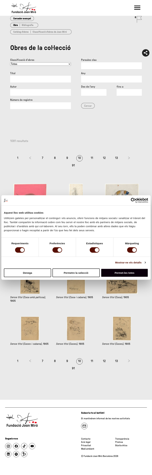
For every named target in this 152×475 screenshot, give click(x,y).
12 (104, 158)
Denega (27, 272)
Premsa (119, 442)
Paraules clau (88, 60)
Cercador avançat (22, 18)
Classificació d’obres (22, 60)
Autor (13, 86)
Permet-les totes (124, 272)
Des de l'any (88, 86)
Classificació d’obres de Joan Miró (49, 32)
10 (79, 158)
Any (83, 73)
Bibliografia (27, 25)
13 (116, 158)
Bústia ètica (121, 445)
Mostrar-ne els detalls (128, 262)
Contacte (85, 439)
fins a (120, 86)
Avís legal (85, 442)
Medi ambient (87, 449)
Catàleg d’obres (21, 32)
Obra (15, 25)
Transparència (122, 439)
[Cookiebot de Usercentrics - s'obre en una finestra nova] (133, 200)
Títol (12, 73)
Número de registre (21, 100)
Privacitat (86, 445)
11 (92, 158)
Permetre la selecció (76, 272)
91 (73, 165)
